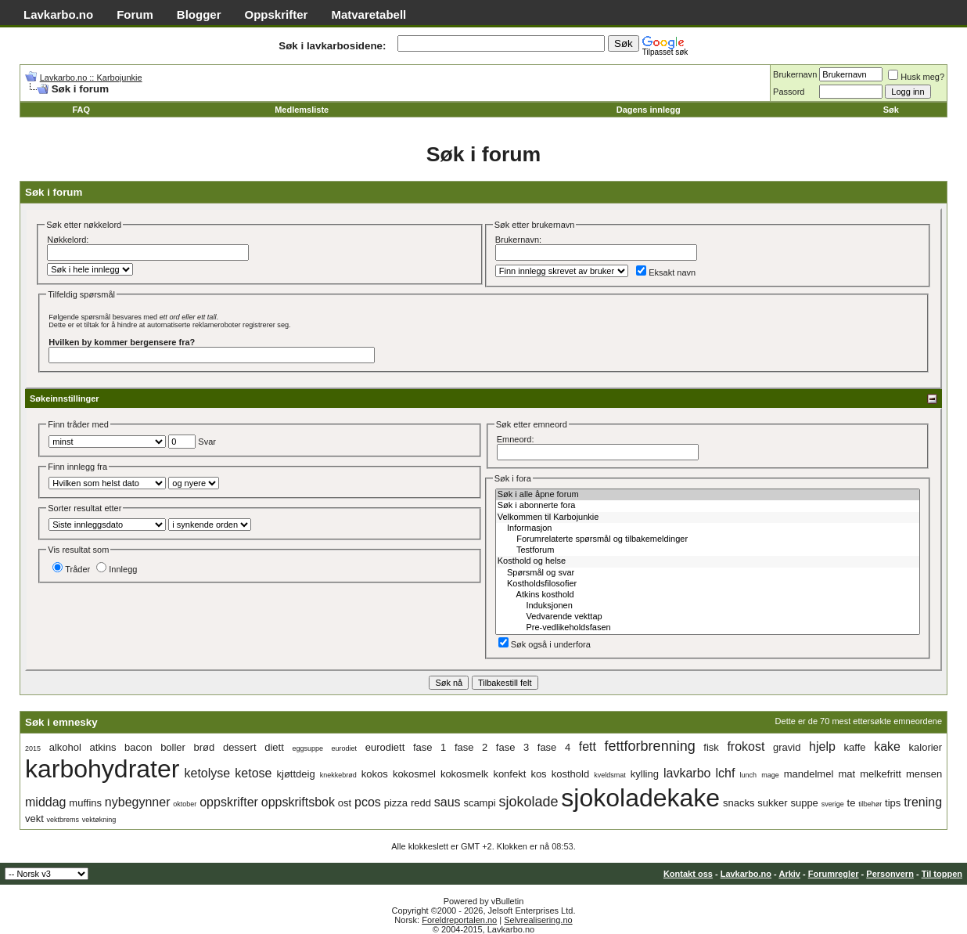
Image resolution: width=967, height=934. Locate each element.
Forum (135, 14)
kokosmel (414, 774)
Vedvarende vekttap (707, 616)
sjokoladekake (640, 798)
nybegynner (138, 802)
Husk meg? (916, 76)
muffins (85, 803)
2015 (33, 748)
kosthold (570, 774)
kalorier (926, 747)
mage (770, 775)
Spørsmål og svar (707, 573)
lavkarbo (686, 773)
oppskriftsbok (298, 802)
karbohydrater (102, 769)
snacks (738, 803)
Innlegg (116, 569)
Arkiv (789, 873)
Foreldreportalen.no (459, 920)
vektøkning (99, 820)
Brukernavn (795, 74)
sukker (772, 803)
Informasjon (707, 528)
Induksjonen (707, 605)
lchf (725, 773)
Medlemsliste (302, 109)
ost (344, 803)
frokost (745, 746)
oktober (184, 804)
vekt (34, 818)
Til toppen (942, 873)
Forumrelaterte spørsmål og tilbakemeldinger (707, 539)
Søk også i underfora (544, 644)
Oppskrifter (276, 14)
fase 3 (512, 747)
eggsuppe (307, 748)
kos (538, 774)
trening (923, 802)
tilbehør (870, 804)
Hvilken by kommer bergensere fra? (122, 342)
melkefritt (880, 774)
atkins (102, 747)
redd (421, 803)
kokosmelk (464, 774)
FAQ (81, 109)
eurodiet (345, 748)
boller (172, 747)
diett (274, 747)
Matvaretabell (368, 14)
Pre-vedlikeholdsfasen (707, 627)
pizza (396, 803)
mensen (924, 774)
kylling (645, 774)
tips (892, 803)
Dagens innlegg (649, 109)
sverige (832, 804)
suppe (804, 803)
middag (45, 802)
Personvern (890, 873)
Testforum (707, 550)
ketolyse (208, 773)
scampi (479, 803)
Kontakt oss (688, 873)
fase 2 (471, 747)
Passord (788, 91)
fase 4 (553, 747)
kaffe (855, 747)
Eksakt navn (666, 272)
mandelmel (809, 774)
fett (587, 746)
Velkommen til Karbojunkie (707, 517)
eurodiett (385, 747)
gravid (786, 747)
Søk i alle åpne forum (707, 494)
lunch (748, 775)
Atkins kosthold (707, 595)
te (851, 803)
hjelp (822, 746)
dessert (240, 747)
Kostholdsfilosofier (707, 584)
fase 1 (429, 747)
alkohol (65, 747)
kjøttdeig (296, 774)
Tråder (71, 569)
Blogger (199, 14)
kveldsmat (610, 775)
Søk (891, 109)
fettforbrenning (650, 746)
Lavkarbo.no (58, 14)
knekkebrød (338, 775)
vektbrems (63, 820)
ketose (253, 773)
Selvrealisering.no (538, 920)
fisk (711, 747)
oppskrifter (229, 802)
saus (447, 802)
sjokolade (528, 802)
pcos (367, 802)
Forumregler (833, 873)
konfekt (509, 774)
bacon (138, 747)
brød (204, 747)
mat (846, 774)
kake (887, 746)
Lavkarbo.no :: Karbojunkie (91, 77)
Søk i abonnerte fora (707, 505)
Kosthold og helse (707, 561)
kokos (374, 774)
